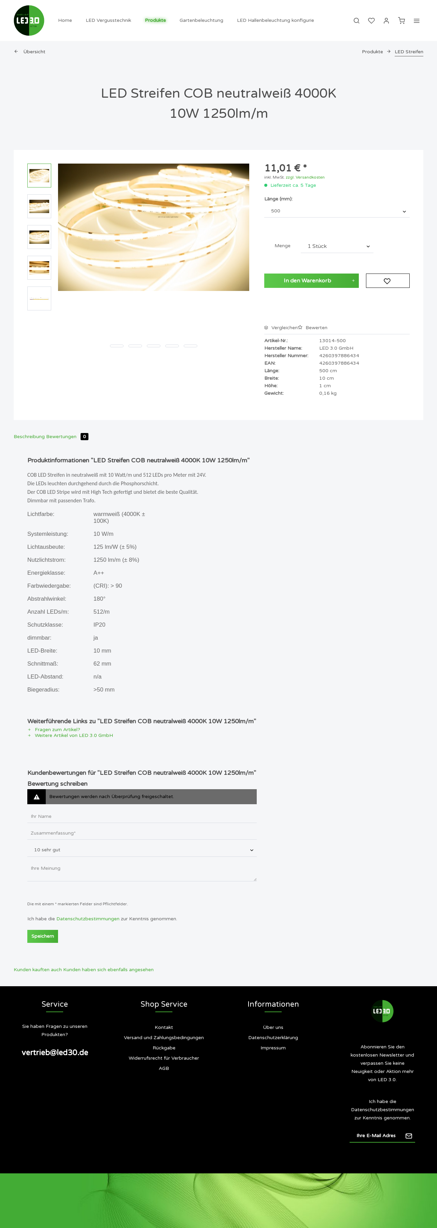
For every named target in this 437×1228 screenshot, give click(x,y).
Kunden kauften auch (38, 970)
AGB (164, 1068)
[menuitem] (65, 20)
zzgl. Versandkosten (305, 177)
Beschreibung (29, 436)
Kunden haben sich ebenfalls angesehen (108, 970)
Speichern (42, 936)
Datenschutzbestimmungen (87, 919)
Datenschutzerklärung (273, 1038)
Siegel (273, 1075)
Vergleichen (281, 328)
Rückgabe (164, 1048)
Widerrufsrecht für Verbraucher (164, 1058)
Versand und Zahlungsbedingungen (164, 1038)
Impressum (273, 1048)
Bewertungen (67, 436)
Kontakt (164, 1027)
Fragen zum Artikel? (53, 729)
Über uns (273, 1027)
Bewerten (312, 328)
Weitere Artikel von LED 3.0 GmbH (70, 735)
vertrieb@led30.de (55, 1052)
